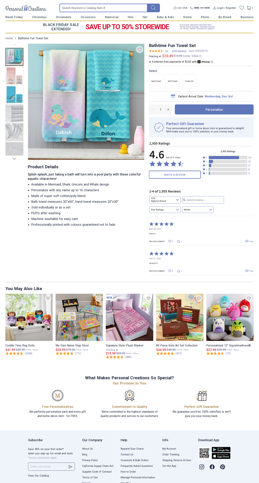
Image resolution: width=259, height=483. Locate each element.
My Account (169, 448)
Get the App (169, 466)
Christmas (39, 17)
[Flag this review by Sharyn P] (249, 271)
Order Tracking (170, 454)
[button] (228, 157)
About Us (87, 448)
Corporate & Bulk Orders (135, 460)
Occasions (88, 17)
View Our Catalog (38, 475)
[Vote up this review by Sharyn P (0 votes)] (171, 271)
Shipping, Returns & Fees (176, 460)
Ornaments (63, 17)
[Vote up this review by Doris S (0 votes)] (171, 241)
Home (187, 17)
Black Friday (14, 17)
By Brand (225, 17)
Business (247, 17)
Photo (205, 17)
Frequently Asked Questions (137, 466)
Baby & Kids (165, 17)
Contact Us (127, 454)
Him (130, 17)
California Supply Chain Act (97, 466)
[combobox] (165, 200)
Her (145, 17)
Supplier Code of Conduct (97, 471)
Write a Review (174, 174)
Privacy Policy (90, 460)
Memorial (111, 17)
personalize (214, 109)
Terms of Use (90, 477)
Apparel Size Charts (132, 448)
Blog (84, 454)
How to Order (128, 471)
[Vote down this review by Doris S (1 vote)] (179, 241)
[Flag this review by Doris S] (249, 241)
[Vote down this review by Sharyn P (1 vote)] (179, 271)
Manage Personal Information (138, 477)
